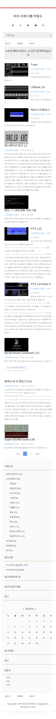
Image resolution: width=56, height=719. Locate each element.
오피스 (14, 526)
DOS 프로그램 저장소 (28, 16)
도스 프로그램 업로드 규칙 (17, 565)
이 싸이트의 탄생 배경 (15, 570)
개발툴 (14, 507)
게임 (13, 483)
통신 (13, 512)
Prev (18, 454)
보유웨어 (11, 545)
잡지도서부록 (17, 531)
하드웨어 (11, 541)
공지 (9, 550)
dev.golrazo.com (28, 707)
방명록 (20, 43)
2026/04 (29, 608)
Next (38, 454)
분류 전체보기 (14, 474)
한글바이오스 (17, 536)
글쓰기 (8, 43)
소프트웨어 (13, 478)
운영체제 (15, 517)
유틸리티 (15, 488)
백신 (13, 521)
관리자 (32, 43)
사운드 (14, 502)
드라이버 (15, 493)
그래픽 (14, 498)
